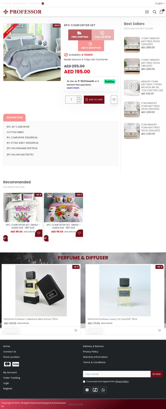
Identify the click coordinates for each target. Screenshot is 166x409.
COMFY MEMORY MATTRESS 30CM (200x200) (150, 41)
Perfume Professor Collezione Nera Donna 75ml (31, 319)
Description (14, 117)
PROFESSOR (75, 404)
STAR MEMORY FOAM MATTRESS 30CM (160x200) (150, 106)
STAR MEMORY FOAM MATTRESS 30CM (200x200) (150, 127)
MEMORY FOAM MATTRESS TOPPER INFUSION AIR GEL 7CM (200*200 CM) (152, 86)
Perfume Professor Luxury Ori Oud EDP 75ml (112, 319)
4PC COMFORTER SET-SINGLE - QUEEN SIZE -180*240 (23, 228)
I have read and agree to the (106, 381)
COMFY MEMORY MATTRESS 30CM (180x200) (150, 62)
